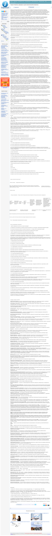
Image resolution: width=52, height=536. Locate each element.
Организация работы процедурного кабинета (5, 55)
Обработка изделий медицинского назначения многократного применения (4, 66)
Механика (7, 33)
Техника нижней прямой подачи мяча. (5, 50)
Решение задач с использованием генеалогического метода (20, 522)
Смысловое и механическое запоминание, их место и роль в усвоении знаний (4, 59)
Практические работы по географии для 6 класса (5, 100)
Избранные (15, 1)
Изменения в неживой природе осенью (4, 106)
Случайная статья (4, 14)
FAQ (2, 18)
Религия (3, 35)
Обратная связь (4, 17)
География (5, 27)
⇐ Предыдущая (31, 7)
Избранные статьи (4, 13)
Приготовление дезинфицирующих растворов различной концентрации (4, 47)
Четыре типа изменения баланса (4, 72)
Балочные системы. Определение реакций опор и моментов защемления (4, 115)
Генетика (4, 26)
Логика (4, 30)
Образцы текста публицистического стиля (4, 70)
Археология (3, 25)
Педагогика (2, 34)
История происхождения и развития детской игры (40, 521)
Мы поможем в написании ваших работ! (5, 87)
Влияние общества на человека (4, 93)
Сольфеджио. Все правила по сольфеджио (4, 112)
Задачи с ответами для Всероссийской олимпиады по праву (5, 75)
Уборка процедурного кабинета (3, 109)
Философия (6, 38)
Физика (5, 37)
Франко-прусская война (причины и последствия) (4, 53)
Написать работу (4, 19)
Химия (7, 39)
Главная (11, 1)
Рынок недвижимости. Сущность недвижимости (40, 513)
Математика (6, 31)
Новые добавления (35, 1)
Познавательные (28, 1)
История (3, 29)
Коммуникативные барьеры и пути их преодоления (4, 63)
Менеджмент (7, 32)
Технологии (5, 36)
